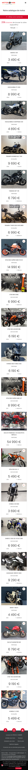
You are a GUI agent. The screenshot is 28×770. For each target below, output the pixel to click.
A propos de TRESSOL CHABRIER (14, 735)
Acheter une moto (10, 738)
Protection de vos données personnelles (14, 747)
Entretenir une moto (9, 741)
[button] (14, 17)
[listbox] (14, 27)
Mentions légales (14, 744)
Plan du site (21, 741)
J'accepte (18, 768)
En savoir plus (11, 768)
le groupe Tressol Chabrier (14, 756)
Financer (20, 738)
